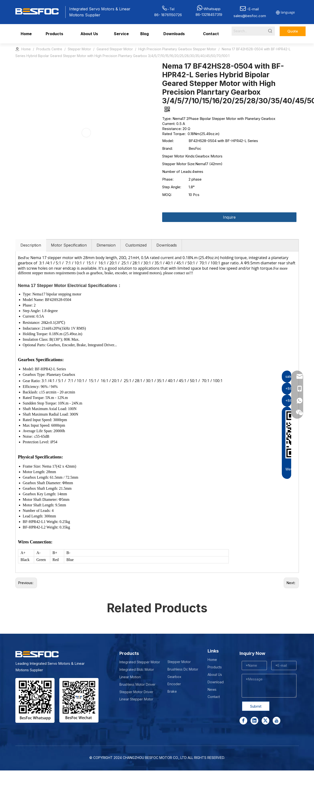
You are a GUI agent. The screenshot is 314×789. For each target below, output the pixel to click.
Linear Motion (130, 677)
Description (30, 245)
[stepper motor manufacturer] (35, 700)
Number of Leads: (177, 171)
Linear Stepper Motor (136, 699)
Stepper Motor (179, 662)
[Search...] (249, 31)
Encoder (174, 684)
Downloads (166, 245)
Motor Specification (69, 245)
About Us (215, 674)
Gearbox (174, 677)
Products (215, 667)
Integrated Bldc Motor (136, 669)
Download (216, 682)
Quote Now (292, 32)
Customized (136, 245)
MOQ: (167, 194)
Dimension (106, 245)
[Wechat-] (79, 700)
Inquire (229, 217)
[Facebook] (243, 720)
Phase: (167, 179)
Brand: (167, 148)
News (212, 689)
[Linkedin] (254, 720)
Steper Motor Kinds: (178, 156)
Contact (214, 697)
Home (212, 660)
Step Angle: (171, 187)
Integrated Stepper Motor (139, 662)
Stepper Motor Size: (178, 164)
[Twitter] (265, 720)
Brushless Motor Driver (137, 684)
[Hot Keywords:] (270, 31)
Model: (168, 140)
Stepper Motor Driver (136, 692)
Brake (172, 691)
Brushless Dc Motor (182, 669)
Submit (255, 706)
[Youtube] (276, 720)
